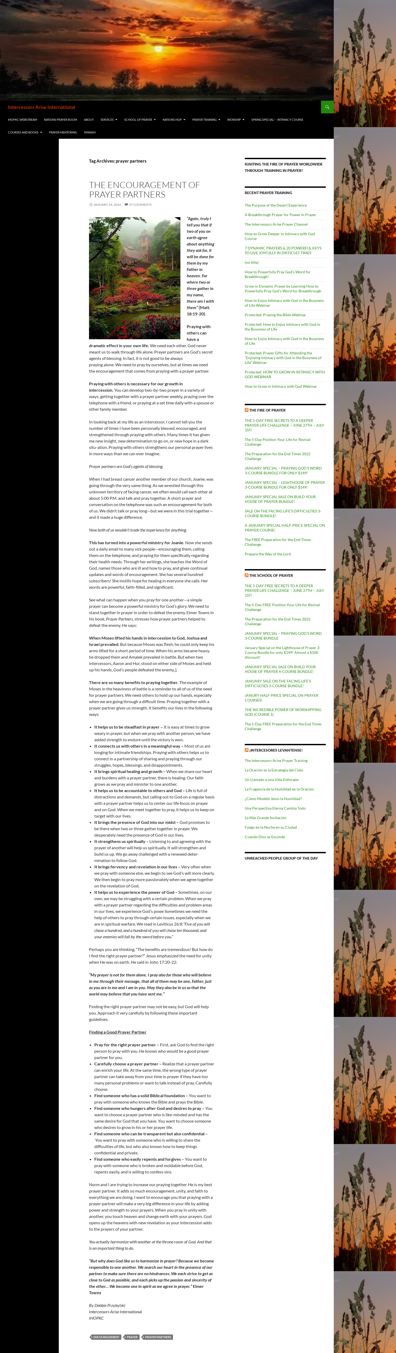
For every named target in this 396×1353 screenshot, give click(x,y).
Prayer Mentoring (63, 132)
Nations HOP (172, 119)
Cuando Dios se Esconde (265, 836)
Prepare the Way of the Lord (268, 554)
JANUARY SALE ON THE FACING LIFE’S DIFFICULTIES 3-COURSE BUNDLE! (278, 683)
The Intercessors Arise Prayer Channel (276, 224)
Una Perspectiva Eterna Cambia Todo (275, 808)
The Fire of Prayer (267, 410)
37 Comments (140, 205)
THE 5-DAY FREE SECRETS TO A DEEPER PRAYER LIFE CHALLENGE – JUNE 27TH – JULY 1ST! (284, 425)
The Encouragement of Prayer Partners (144, 189)
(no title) (252, 262)
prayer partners (158, 1337)
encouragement (106, 1337)
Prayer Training (204, 119)
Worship (234, 119)
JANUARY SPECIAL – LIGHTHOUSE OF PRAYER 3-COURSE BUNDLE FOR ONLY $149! (285, 484)
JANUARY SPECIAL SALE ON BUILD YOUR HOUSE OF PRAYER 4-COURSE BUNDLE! (280, 669)
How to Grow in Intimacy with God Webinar (281, 386)
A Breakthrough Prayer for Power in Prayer (280, 214)
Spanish (90, 132)
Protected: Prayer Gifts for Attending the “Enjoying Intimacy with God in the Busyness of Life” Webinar (283, 358)
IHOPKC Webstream (22, 119)
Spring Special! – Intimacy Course (277, 119)
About (89, 119)
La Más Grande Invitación (265, 817)
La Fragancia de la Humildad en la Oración (279, 789)
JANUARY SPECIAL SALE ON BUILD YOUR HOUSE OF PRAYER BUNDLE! (280, 499)
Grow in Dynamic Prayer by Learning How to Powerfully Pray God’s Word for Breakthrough (283, 288)
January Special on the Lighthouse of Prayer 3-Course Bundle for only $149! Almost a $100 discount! (283, 652)
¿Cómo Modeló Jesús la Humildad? (273, 798)
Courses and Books (23, 132)
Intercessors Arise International (41, 107)
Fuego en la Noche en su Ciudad (271, 827)
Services (107, 119)
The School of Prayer (271, 575)
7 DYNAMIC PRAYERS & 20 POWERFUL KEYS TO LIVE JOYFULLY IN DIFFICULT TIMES (283, 250)
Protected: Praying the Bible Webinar (275, 314)
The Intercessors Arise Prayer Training (276, 760)
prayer (132, 1337)
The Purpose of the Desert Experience (276, 205)
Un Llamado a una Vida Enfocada (272, 779)
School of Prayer (138, 119)
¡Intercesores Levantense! (276, 750)
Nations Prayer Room (60, 119)
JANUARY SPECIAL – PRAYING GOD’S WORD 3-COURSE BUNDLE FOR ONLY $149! (283, 470)
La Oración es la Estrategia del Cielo (274, 770)
